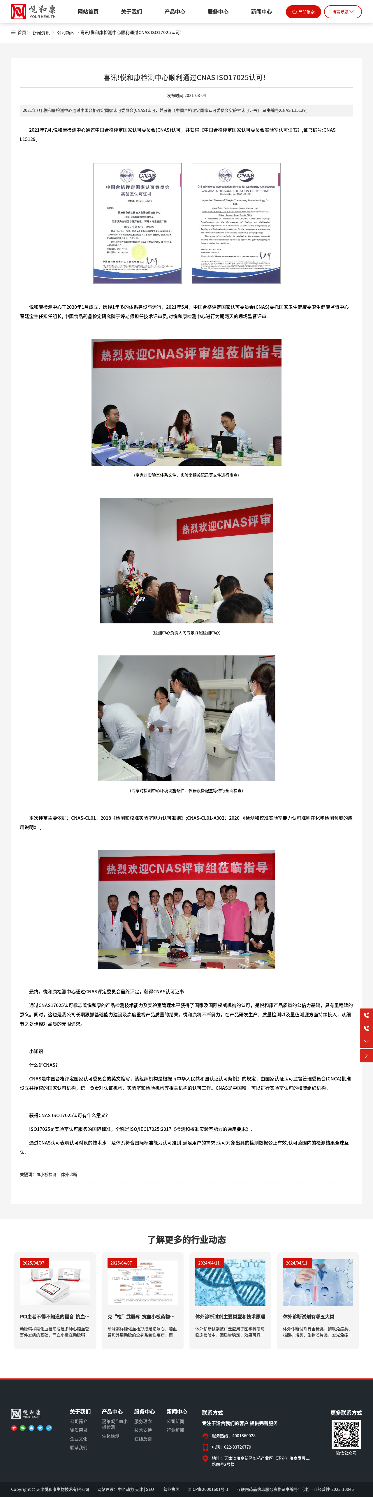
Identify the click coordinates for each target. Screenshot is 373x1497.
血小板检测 (46, 1174)
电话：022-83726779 (231, 1447)
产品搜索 (306, 12)
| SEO (148, 1489)
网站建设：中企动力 (115, 1489)
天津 (139, 1489)
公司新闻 (66, 33)
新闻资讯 (41, 33)
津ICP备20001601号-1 (207, 1489)
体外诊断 (69, 1174)
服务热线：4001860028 (234, 1436)
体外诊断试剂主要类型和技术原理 (230, 1316)
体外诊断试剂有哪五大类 (308, 1316)
